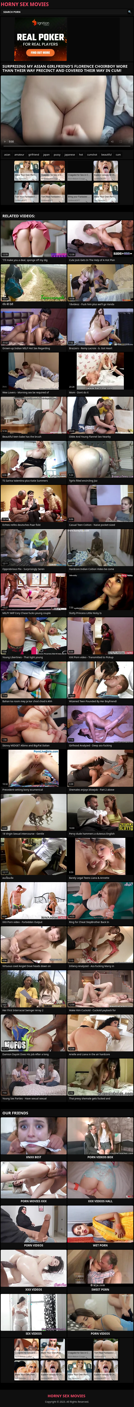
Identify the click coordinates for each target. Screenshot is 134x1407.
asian (7, 154)
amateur (19, 154)
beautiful (106, 154)
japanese (70, 154)
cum (118, 154)
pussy (57, 154)
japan (46, 154)
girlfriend (33, 154)
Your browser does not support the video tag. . (67, 113)
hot (81, 154)
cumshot (92, 154)
